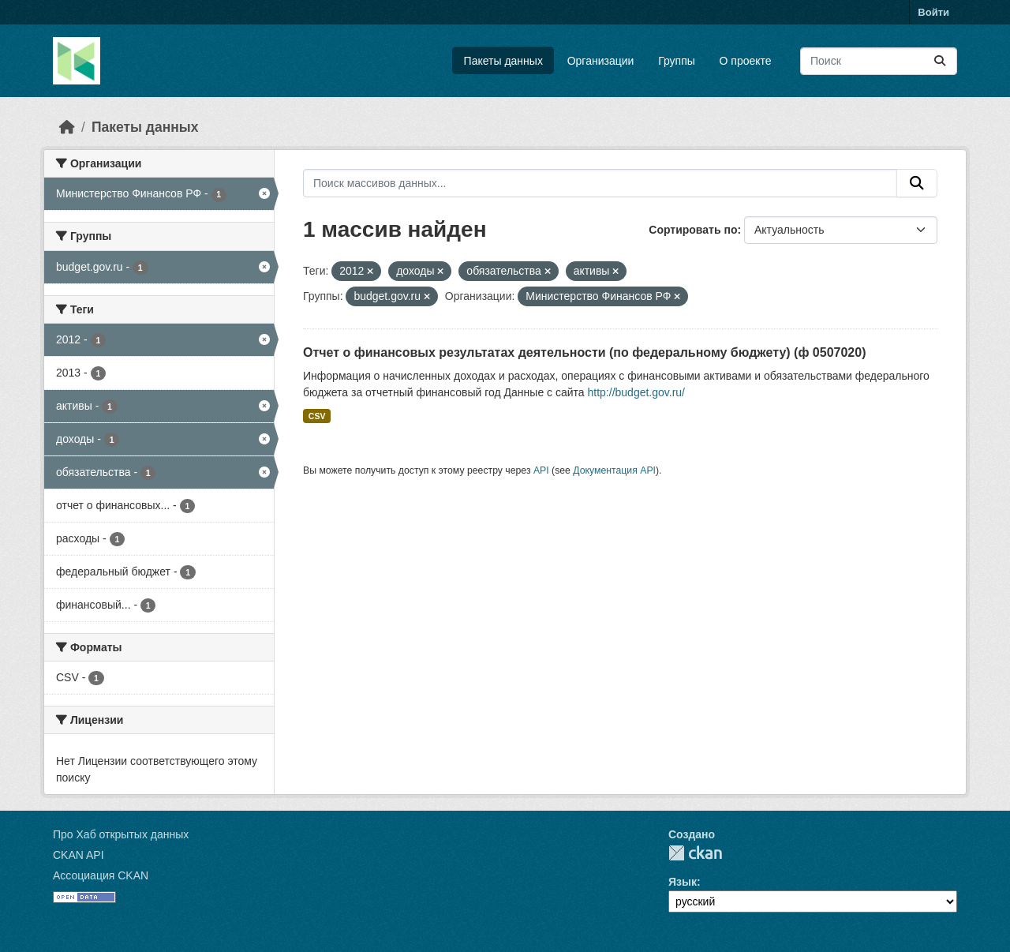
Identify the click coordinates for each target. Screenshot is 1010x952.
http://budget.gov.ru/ (637, 392)
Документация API (614, 470)
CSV (317, 416)
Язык (682, 881)
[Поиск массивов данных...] (878, 61)
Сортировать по (693, 229)
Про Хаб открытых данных (121, 834)
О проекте (746, 60)
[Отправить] (940, 61)
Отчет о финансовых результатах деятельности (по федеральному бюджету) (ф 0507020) (584, 352)
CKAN (695, 853)
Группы (676, 60)
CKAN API (78, 855)
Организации (600, 60)
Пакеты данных (503, 60)
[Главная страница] (67, 127)
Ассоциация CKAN (100, 875)
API (541, 470)
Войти (933, 12)
